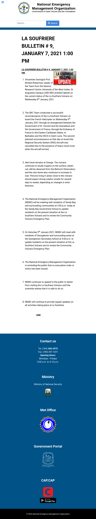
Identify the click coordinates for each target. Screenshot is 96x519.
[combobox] (31, 23)
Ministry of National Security (48, 384)
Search (19, 19)
